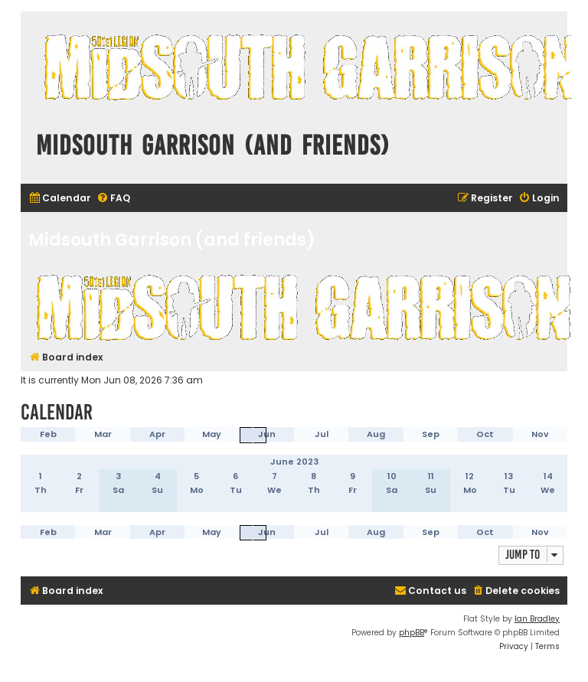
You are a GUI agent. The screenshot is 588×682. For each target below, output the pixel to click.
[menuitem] (59, 198)
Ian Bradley (537, 619)
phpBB (411, 632)
